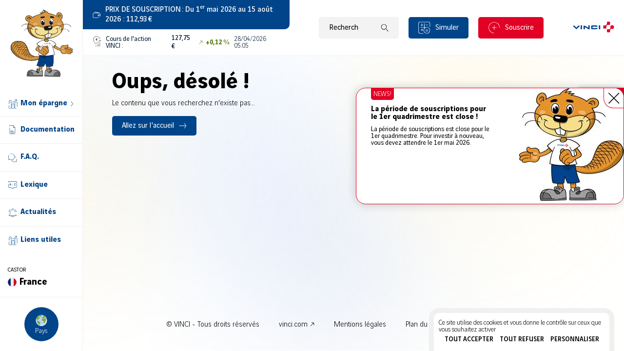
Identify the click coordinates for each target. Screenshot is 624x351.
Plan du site (423, 325)
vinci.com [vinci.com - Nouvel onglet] (293, 325)
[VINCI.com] (593, 27)
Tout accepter (469, 339)
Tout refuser (522, 339)
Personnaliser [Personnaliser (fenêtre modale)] (574, 339)
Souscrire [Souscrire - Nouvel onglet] (519, 28)
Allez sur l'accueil (148, 126)
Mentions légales (360, 325)
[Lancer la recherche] (384, 28)
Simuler (447, 28)
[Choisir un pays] (41, 324)
